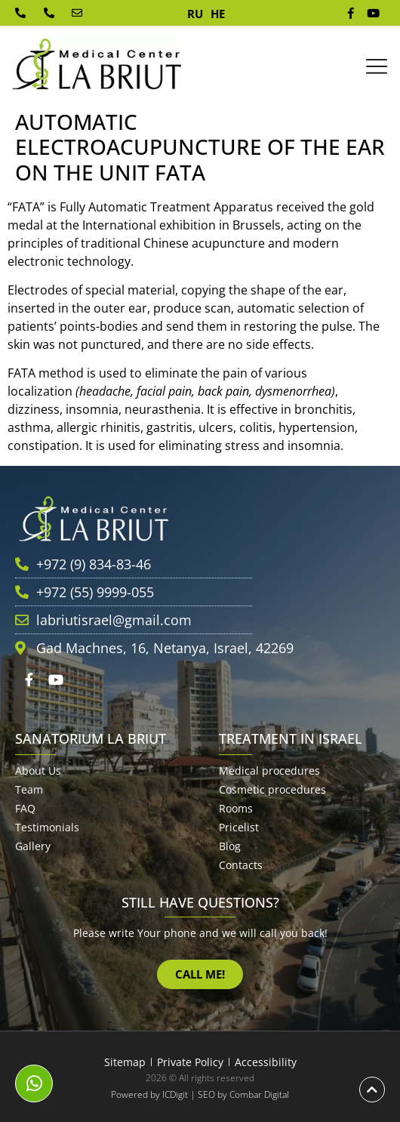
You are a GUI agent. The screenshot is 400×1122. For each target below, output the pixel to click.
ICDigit (175, 1094)
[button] (376, 67)
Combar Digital (259, 1094)
